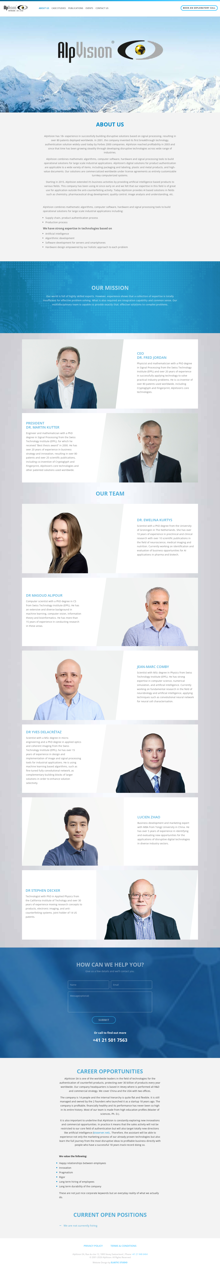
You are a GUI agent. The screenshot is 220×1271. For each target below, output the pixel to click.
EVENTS (89, 8)
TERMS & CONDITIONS (123, 1245)
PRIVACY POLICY (93, 1245)
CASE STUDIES (59, 8)
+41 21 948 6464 (140, 1254)
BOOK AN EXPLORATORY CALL (199, 8)
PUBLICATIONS (75, 8)
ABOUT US (44, 8)
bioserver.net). (102, 1132)
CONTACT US (102, 8)
